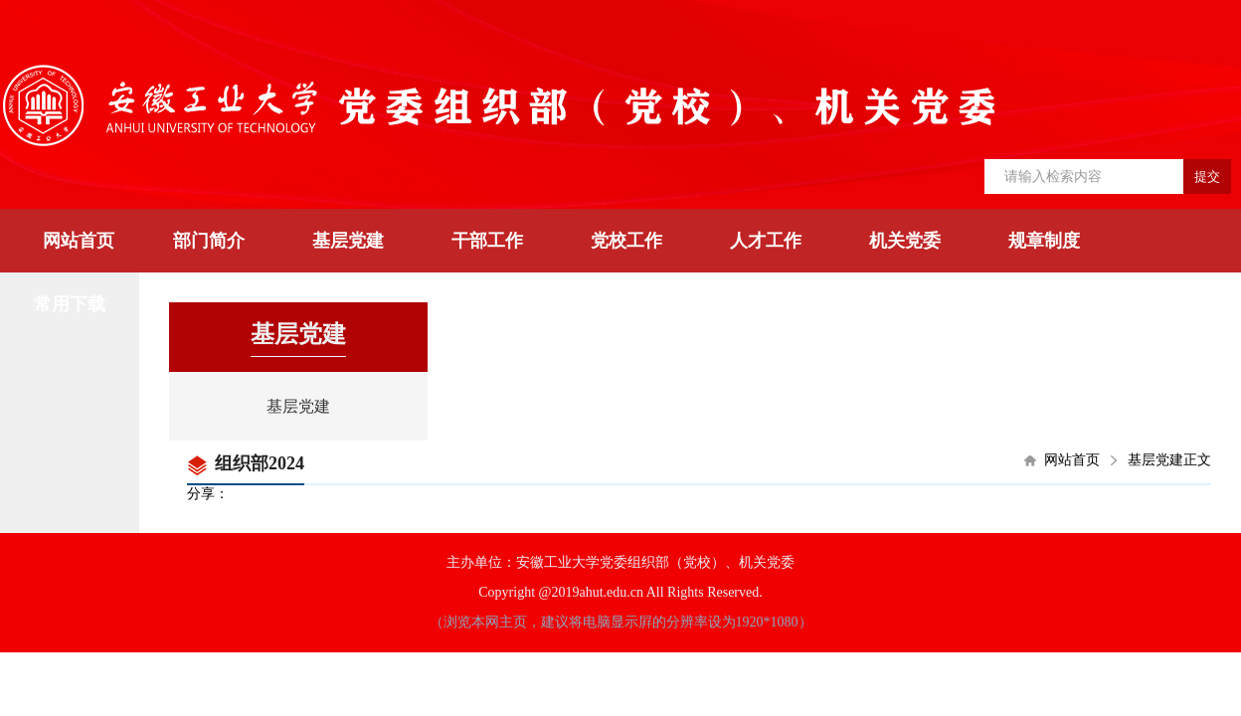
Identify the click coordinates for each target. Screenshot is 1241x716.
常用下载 (69, 304)
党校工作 (626, 241)
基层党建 (348, 241)
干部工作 (487, 241)
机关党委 (905, 241)
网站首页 (78, 241)
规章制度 (1044, 241)
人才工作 (765, 241)
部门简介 (209, 241)
